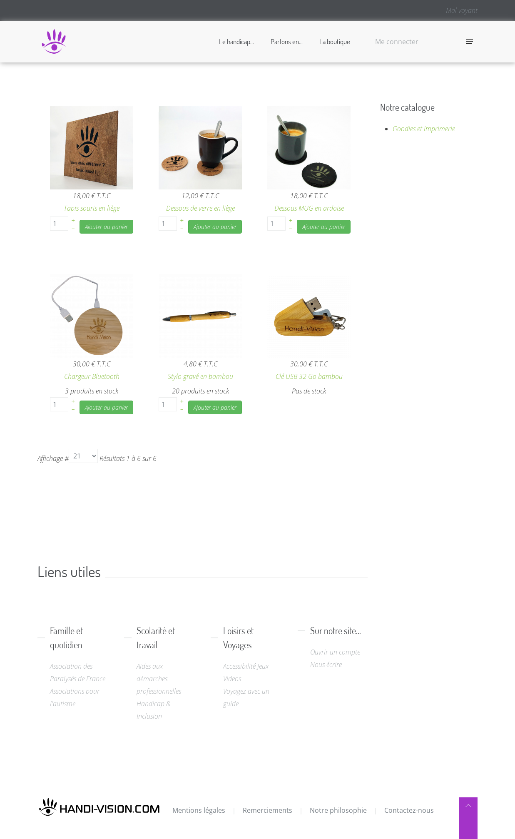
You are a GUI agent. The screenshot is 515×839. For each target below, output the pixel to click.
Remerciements (267, 810)
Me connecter (396, 41)
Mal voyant (462, 10)
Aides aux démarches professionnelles (159, 679)
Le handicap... (236, 41)
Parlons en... (287, 41)
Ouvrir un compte (335, 652)
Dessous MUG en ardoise (309, 208)
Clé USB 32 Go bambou (309, 376)
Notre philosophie (338, 810)
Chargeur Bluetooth (91, 376)
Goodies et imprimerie (424, 128)
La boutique (334, 41)
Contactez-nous (409, 810)
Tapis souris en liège (91, 208)
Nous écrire (326, 664)
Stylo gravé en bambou (200, 376)
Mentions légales (198, 810)
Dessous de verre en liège (200, 208)
